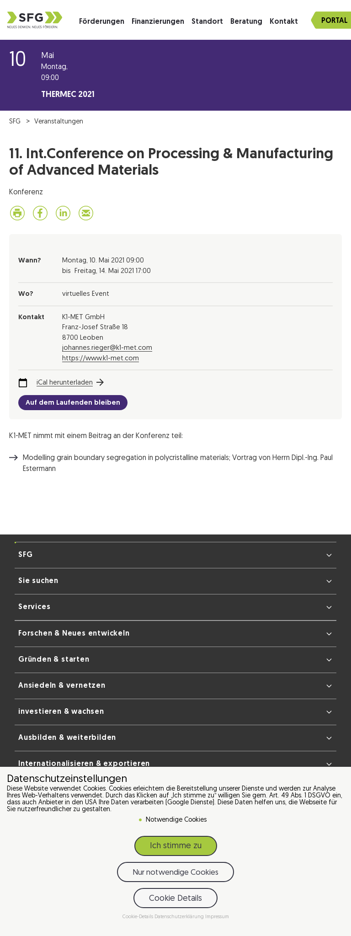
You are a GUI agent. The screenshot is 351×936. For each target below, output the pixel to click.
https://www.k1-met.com (100, 358)
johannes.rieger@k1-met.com (107, 348)
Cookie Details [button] (175, 898)
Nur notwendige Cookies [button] (175, 873)
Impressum (217, 917)
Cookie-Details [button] (138, 917)
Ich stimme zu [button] (176, 846)
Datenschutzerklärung (179, 917)
